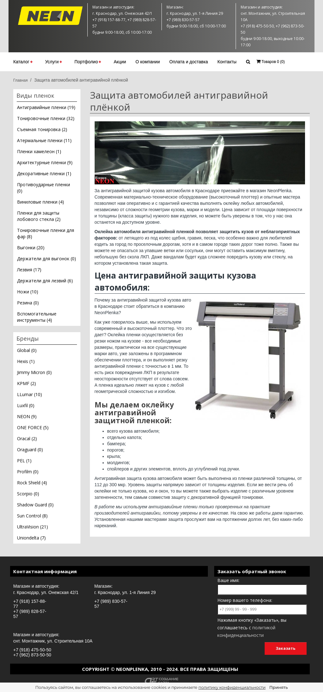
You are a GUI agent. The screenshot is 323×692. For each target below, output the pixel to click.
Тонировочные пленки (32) (45, 118)
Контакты (226, 61)
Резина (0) (28, 303)
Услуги (53, 61)
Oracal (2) (27, 438)
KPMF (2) (26, 383)
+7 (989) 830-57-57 (110, 604)
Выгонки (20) (30, 248)
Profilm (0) (27, 472)
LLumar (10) (29, 394)
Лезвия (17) (29, 270)
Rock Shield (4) (32, 483)
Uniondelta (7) (31, 538)
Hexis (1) (26, 361)
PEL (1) (24, 461)
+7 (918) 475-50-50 (32, 649)
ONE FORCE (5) (33, 427)
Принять (278, 687)
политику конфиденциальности (232, 687)
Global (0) (27, 350)
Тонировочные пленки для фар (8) (45, 233)
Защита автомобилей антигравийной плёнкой (81, 80)
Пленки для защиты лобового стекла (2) (39, 216)
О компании (148, 61)
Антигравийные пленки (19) (46, 107)
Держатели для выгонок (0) (46, 259)
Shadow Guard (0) (35, 505)
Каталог (22, 61)
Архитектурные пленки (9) (45, 162)
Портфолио (87, 61)
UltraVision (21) (32, 527)
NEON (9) (27, 416)
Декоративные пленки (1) (44, 173)
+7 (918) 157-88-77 (29, 604)
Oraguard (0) (30, 450)
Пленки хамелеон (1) (39, 151)
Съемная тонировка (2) (42, 129)
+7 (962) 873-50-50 (32, 654)
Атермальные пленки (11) (44, 140)
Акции (120, 61)
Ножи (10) (27, 292)
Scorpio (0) (28, 494)
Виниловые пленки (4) (40, 202)
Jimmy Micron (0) (34, 372)
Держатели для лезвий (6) (45, 281)
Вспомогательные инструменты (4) (36, 317)
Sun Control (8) (32, 516)
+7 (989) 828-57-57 (29, 614)
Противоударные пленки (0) (43, 188)
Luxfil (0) (25, 405)
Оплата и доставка (188, 61)
